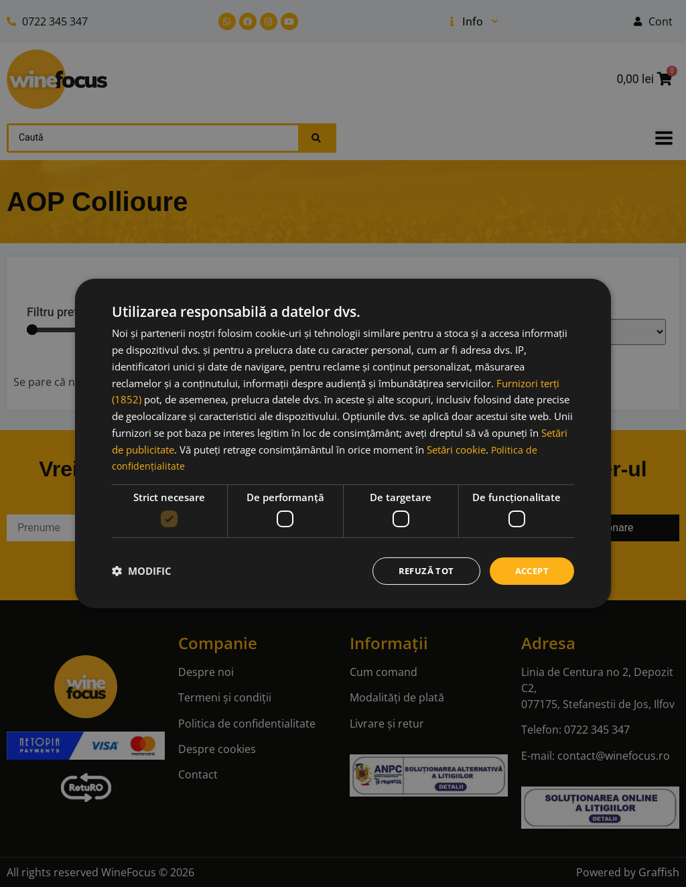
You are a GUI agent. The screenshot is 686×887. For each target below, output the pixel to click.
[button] (142, 570)
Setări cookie (456, 448)
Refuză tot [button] (421, 570)
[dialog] (343, 443)
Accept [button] (530, 570)
